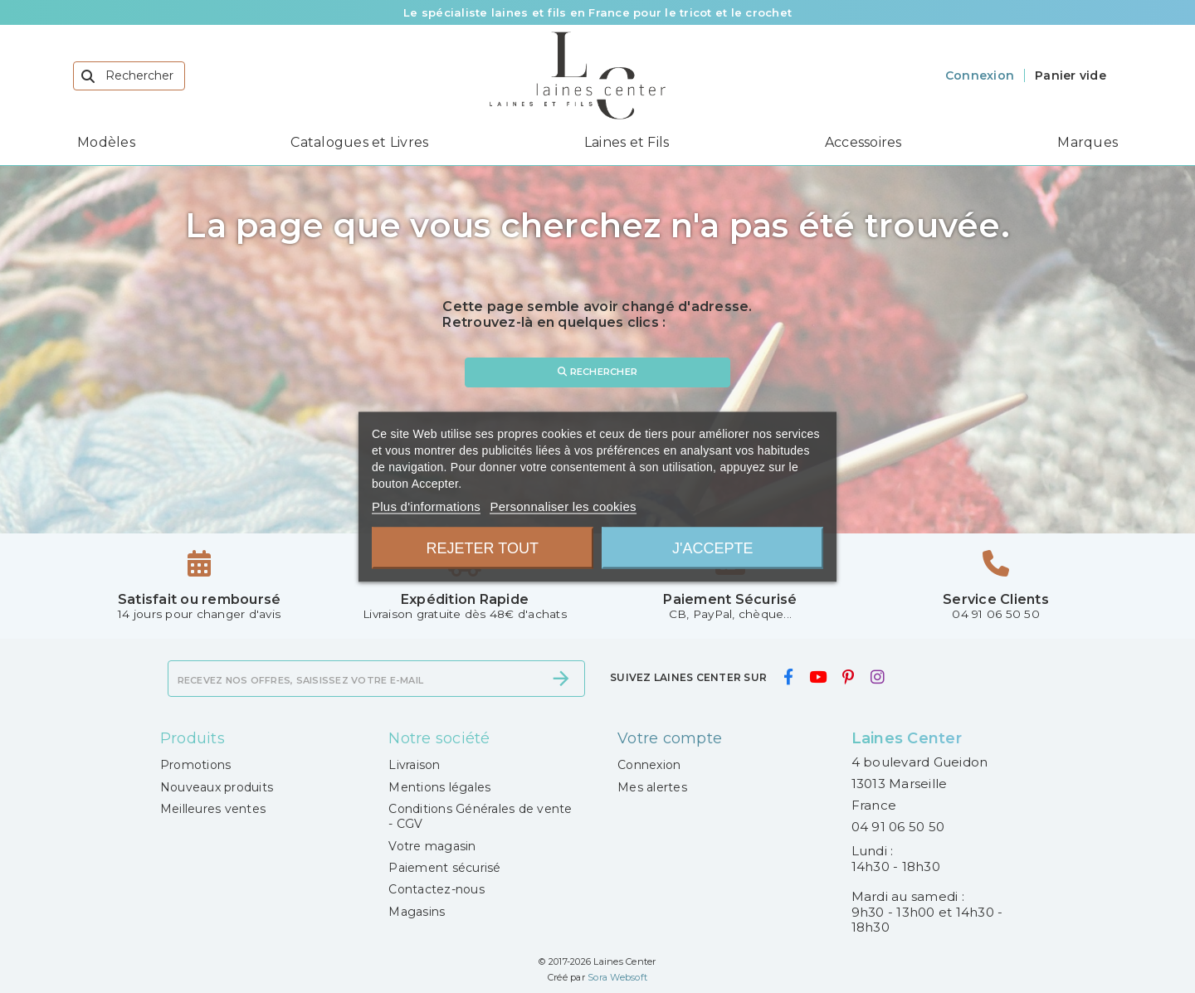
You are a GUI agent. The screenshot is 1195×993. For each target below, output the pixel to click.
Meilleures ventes (213, 808)
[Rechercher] (129, 75)
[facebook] (788, 677)
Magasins (416, 911)
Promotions (196, 764)
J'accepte (712, 547)
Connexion (648, 764)
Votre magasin (432, 846)
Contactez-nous (436, 889)
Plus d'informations (426, 506)
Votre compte (669, 738)
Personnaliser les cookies (563, 506)
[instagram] (877, 677)
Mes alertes (652, 787)
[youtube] (817, 677)
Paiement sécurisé (444, 867)
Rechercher (597, 371)
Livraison (414, 764)
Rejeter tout (483, 547)
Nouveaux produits (216, 787)
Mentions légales (439, 787)
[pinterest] (848, 677)
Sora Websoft (617, 977)
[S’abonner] (561, 678)
